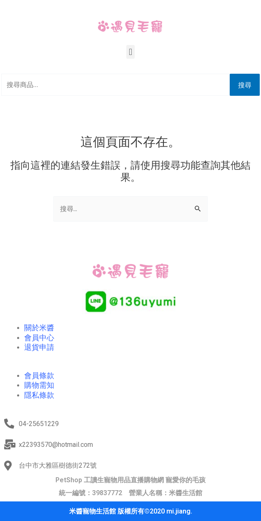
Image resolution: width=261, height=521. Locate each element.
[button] (130, 52)
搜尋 (244, 85)
